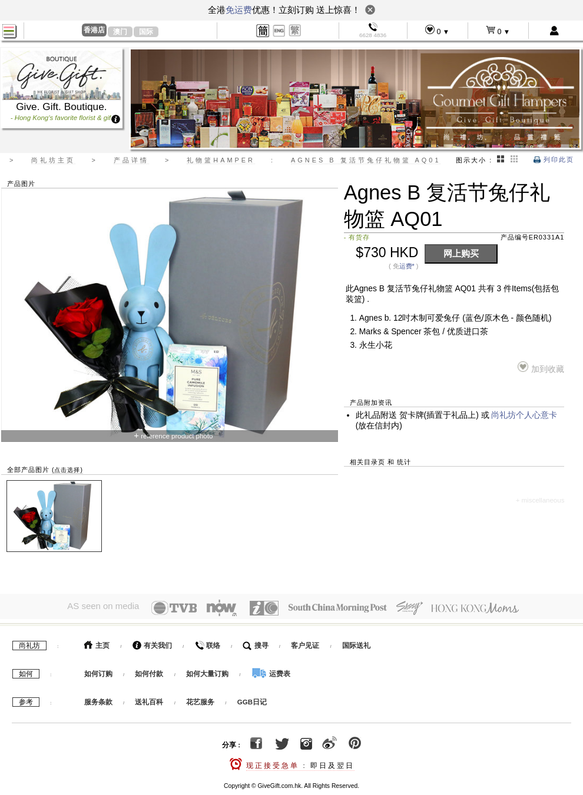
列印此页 (554, 159)
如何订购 (98, 670)
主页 (97, 642)
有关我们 (152, 642)
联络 (207, 642)
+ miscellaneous (540, 500)
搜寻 (255, 642)
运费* (407, 266)
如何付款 (150, 670)
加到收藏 (541, 367)
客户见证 (305, 642)
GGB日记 (252, 699)
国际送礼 (356, 642)
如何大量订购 (208, 670)
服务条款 (98, 699)
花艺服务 (200, 699)
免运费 (239, 10)
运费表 (270, 670)
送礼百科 (149, 699)
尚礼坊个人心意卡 (524, 415)
